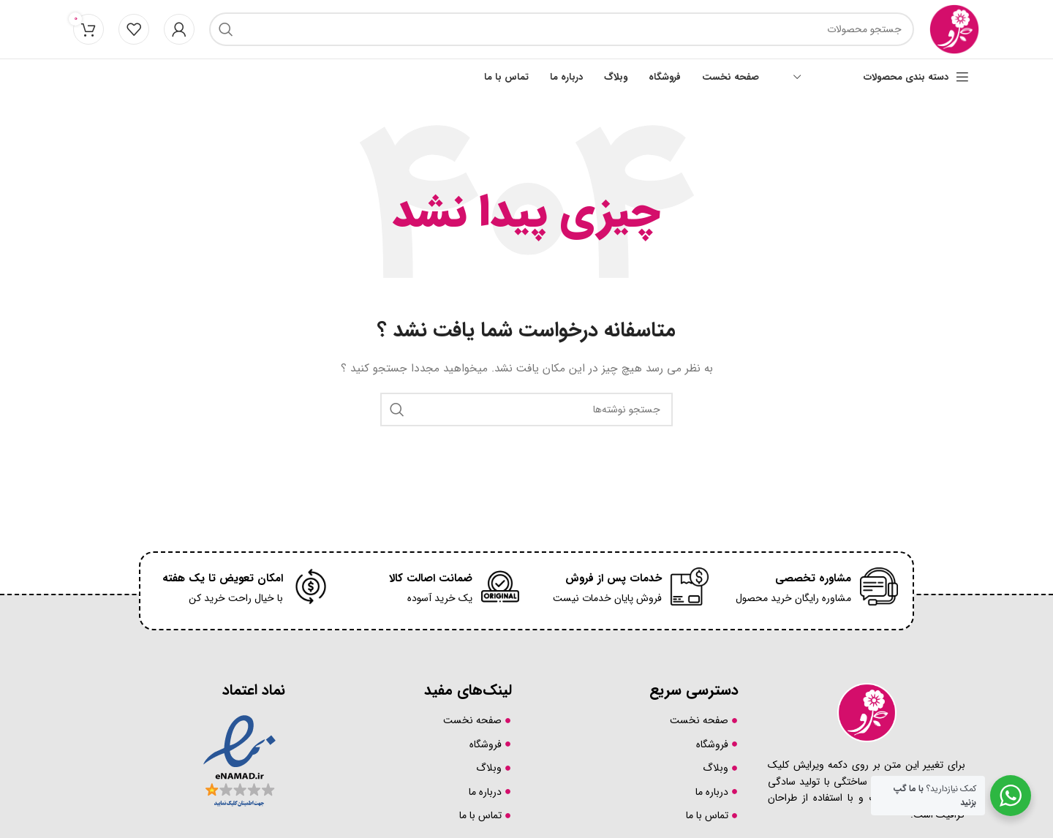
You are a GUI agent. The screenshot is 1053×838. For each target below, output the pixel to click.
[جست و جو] (561, 29)
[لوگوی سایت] (954, 28)
